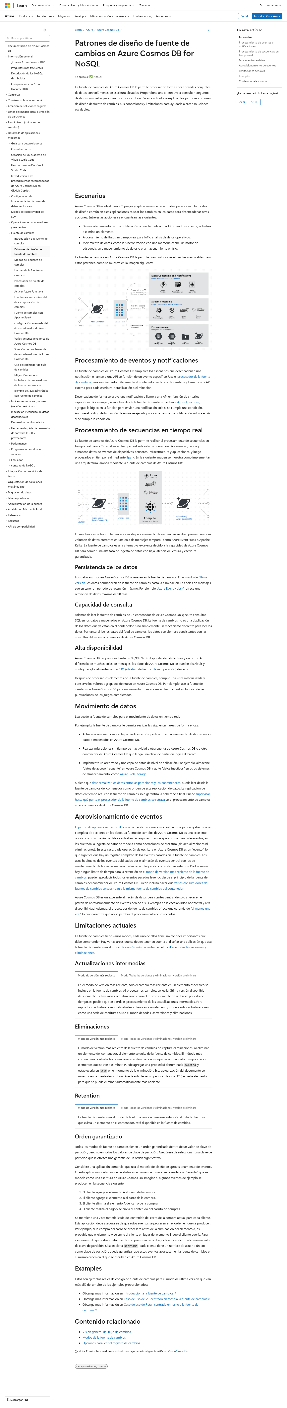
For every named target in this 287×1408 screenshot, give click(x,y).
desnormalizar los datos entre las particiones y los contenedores (136, 783)
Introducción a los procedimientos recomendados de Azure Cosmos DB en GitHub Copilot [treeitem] (30, 183)
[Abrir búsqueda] (261, 5)
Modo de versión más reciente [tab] (96, 975)
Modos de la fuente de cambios (104, 1337)
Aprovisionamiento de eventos (257, 65)
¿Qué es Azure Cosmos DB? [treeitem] (28, 62)
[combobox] (27, 38)
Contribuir (105, 1396)
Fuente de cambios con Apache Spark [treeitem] (28, 315)
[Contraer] (45, 30)
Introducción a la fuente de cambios (148, 1293)
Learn (78, 30)
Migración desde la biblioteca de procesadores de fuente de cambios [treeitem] (30, 380)
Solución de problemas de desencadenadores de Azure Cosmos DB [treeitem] (31, 354)
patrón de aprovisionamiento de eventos (106, 827)
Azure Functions (188, 402)
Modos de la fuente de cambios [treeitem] (28, 262)
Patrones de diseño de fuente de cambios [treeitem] (28, 251)
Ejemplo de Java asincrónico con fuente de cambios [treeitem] (31, 393)
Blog (89, 1396)
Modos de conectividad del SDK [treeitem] (27, 214)
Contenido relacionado (253, 81)
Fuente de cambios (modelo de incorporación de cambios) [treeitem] (31, 302)
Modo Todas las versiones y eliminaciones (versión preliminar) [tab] (158, 975)
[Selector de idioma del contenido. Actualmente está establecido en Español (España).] (19, 1386)
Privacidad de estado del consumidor (159, 1396)
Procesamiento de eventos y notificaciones (256, 44)
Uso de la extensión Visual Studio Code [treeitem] (27, 167)
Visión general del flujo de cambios (107, 1332)
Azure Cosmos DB (108, 30)
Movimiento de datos (252, 60)
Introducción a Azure (267, 16)
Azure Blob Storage (133, 774)
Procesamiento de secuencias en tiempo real (259, 53)
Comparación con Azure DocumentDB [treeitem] (26, 86)
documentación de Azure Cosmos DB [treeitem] (28, 48)
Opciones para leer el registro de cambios (111, 1343)
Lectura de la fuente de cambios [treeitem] (28, 272)
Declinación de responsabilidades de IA (28, 1396)
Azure (89, 30)
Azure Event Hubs (169, 588)
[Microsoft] (7, 5)
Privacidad (123, 1396)
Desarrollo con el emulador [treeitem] (27, 422)
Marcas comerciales (226, 1396)
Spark (130, 457)
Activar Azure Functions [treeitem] (28, 291)
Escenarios (245, 37)
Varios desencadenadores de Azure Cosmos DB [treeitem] (31, 341)
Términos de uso (199, 1396)
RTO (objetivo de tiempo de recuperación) (147, 669)
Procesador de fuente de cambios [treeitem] (29, 283)
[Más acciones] (208, 30)
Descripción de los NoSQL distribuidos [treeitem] (27, 75)
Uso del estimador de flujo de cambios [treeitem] (30, 367)
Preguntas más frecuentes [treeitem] (27, 68)
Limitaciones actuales (252, 71)
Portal (244, 16)
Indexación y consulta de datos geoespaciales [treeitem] (30, 414)
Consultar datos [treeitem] (20, 149)
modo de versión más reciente (133, 947)
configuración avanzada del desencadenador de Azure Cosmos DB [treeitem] (31, 328)
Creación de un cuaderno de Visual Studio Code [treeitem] (28, 157)
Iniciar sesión (274, 5)
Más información (178, 1351)
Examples (244, 76)
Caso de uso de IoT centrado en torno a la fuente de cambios (165, 1299)
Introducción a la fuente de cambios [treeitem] (30, 241)
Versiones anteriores (69, 1396)
